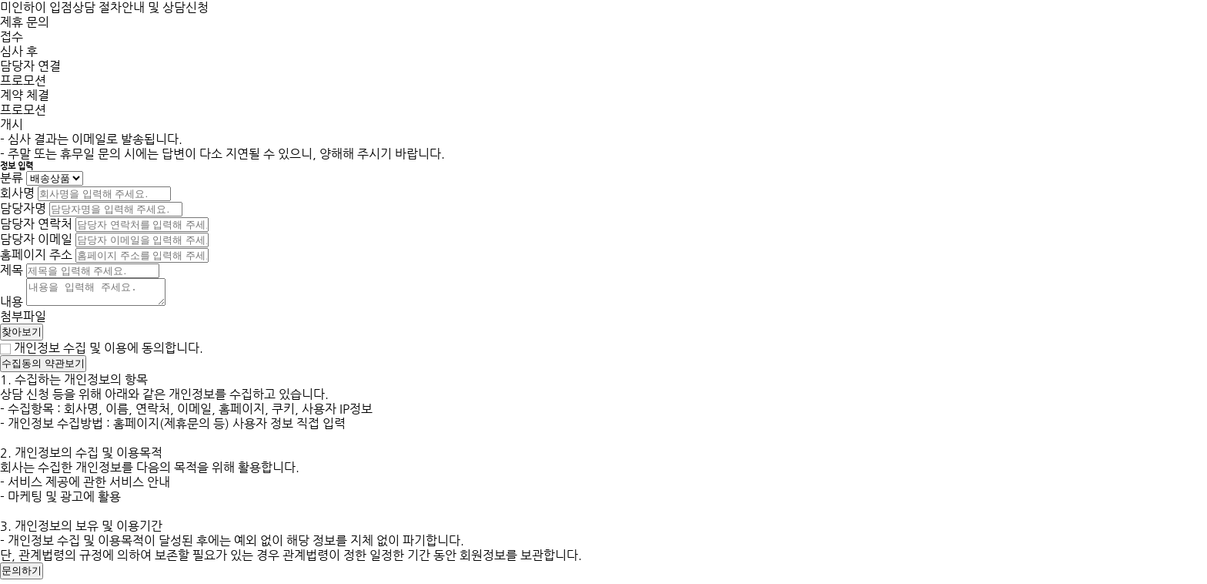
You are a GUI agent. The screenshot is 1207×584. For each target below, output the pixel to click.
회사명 (17, 193)
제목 (11, 270)
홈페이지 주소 (36, 254)
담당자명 (23, 208)
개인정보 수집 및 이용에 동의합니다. (108, 352)
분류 (11, 177)
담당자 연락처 (36, 223)
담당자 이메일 (36, 239)
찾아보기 (22, 336)
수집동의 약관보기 (43, 368)
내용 (11, 306)
